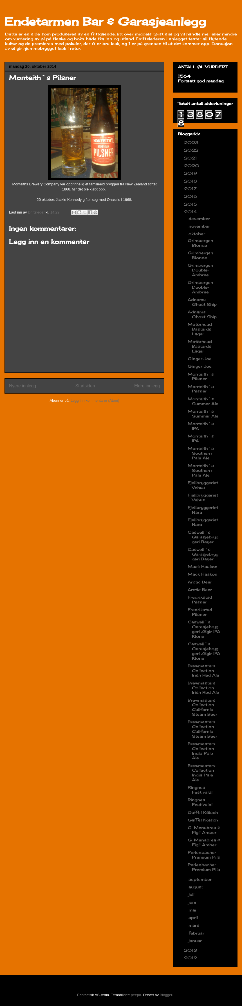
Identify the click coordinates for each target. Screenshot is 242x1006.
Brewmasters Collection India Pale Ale (202, 750)
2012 (191, 957)
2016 (191, 196)
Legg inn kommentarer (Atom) (95, 400)
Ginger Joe (200, 358)
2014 (191, 211)
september (201, 879)
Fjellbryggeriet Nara (203, 510)
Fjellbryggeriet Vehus (203, 485)
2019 (191, 173)
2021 (191, 158)
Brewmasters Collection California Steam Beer (202, 707)
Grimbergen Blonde (200, 243)
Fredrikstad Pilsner (200, 599)
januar (196, 940)
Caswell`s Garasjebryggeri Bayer (203, 537)
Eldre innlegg (147, 385)
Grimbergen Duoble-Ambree (200, 287)
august (196, 886)
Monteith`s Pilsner (201, 376)
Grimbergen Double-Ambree (200, 270)
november (200, 226)
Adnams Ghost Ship (202, 302)
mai (193, 910)
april (194, 917)
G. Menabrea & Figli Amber (204, 830)
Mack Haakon (203, 566)
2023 (192, 142)
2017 (191, 188)
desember (200, 218)
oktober (198, 233)
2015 (191, 204)
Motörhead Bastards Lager (200, 329)
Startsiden (85, 385)
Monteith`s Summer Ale (203, 401)
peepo (136, 995)
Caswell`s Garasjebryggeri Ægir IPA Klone (204, 628)
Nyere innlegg (22, 385)
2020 (192, 165)
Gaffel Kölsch (203, 812)
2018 (191, 181)
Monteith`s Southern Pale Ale (201, 453)
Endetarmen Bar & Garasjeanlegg (105, 21)
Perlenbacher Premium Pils (204, 854)
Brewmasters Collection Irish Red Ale (203, 670)
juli (192, 894)
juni (193, 902)
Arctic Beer (200, 582)
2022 (192, 150)
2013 (191, 950)
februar (197, 933)
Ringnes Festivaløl (200, 789)
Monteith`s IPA (201, 426)
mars (195, 925)
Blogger (166, 995)
